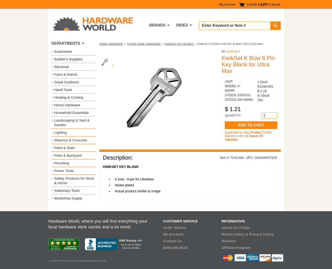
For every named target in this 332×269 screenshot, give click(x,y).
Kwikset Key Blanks (179, 44)
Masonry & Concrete (70, 140)
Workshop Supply (68, 198)
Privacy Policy (261, 234)
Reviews (229, 241)
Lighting (60, 132)
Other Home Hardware (144, 44)
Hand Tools (63, 90)
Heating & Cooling (68, 97)
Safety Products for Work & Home (74, 180)
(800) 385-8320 (175, 248)
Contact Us (172, 241)
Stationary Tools (67, 190)
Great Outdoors (66, 82)
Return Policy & (235, 234)
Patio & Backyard (68, 155)
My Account (227, 4)
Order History (174, 228)
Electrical (61, 67)
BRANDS (157, 25)
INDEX (182, 25)
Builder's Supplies (68, 59)
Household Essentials (71, 113)
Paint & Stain (64, 148)
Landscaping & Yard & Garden (72, 122)
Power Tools (64, 171)
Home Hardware (111, 44)
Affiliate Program (236, 248)
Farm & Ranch (65, 74)
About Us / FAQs (236, 228)
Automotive (63, 51)
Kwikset (233, 51)
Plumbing (61, 163)
